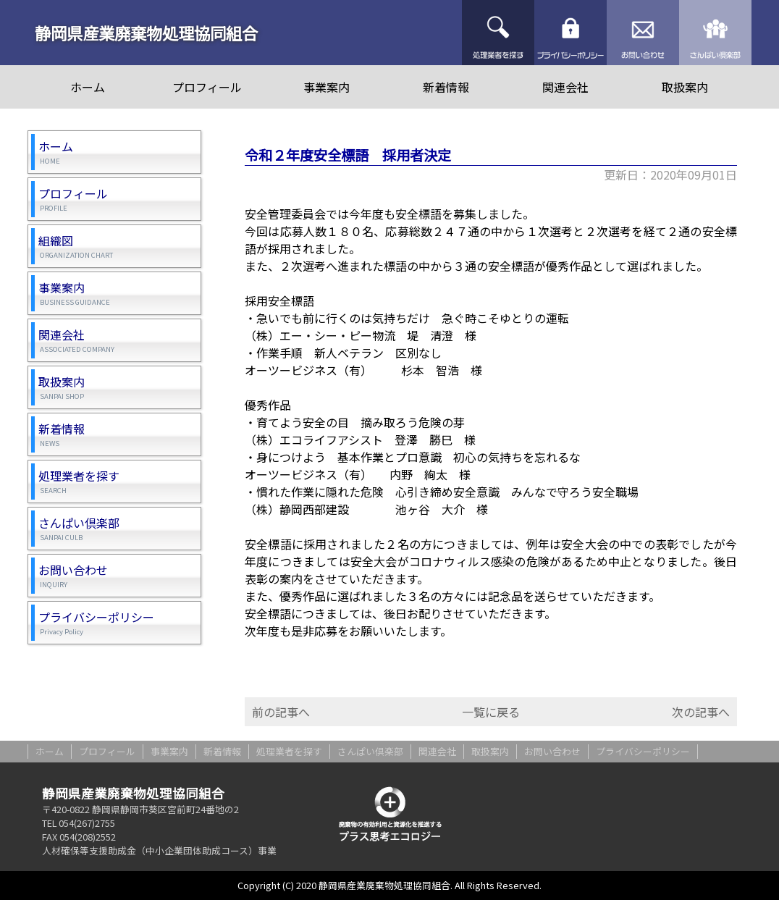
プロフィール (207, 87)
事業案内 (326, 87)
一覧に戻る (491, 711)
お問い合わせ (643, 32)
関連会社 (565, 87)
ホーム (87, 87)
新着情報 (446, 87)
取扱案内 (685, 87)
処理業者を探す (498, 32)
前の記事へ (281, 711)
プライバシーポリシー (570, 32)
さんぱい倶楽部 (715, 32)
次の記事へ (701, 711)
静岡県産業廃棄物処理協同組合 (146, 32)
